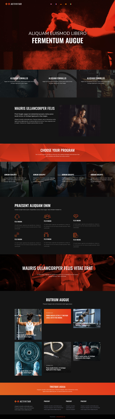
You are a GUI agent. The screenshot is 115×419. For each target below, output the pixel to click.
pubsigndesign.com (60, 416)
